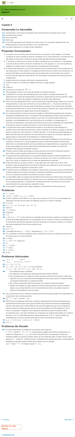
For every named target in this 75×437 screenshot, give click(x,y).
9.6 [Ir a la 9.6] (3, 47)
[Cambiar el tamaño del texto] (71, 19)
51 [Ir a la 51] (4, 208)
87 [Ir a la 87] (4, 267)
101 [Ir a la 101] (3, 329)
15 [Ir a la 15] (4, 90)
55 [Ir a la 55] (4, 212)
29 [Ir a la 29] (4, 151)
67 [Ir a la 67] (4, 234)
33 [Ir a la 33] (4, 163)
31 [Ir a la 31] (4, 156)
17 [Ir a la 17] (4, 92)
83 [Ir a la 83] (4, 261)
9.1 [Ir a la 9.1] (3, 33)
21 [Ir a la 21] (4, 101)
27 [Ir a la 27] (4, 139)
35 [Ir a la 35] (4, 170)
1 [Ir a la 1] (4, 54)
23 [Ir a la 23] (4, 113)
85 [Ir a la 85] (4, 264)
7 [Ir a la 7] (4, 80)
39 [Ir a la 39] (4, 186)
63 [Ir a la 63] (4, 229)
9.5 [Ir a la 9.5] (3, 42)
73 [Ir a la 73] (4, 243)
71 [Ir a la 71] (4, 241)
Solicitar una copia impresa (9, 427)
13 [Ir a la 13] (4, 87)
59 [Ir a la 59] (4, 217)
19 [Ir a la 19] (4, 94)
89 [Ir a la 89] (4, 271)
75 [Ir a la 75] (4, 245)
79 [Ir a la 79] (4, 250)
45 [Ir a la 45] (4, 198)
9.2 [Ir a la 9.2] (3, 35)
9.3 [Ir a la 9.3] (3, 37)
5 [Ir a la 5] (4, 68)
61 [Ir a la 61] (4, 226)
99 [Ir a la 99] (4, 322)
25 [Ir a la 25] (4, 127)
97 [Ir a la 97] (4, 320)
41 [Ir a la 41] (4, 193)
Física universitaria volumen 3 (13, 9)
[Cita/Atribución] (37, 435)
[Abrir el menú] (2, 18)
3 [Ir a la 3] (4, 61)
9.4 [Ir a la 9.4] (3, 40)
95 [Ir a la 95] (4, 301)
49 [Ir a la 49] (4, 205)
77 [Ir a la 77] (4, 248)
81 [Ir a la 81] (4, 252)
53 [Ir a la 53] (4, 210)
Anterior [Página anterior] (5, 419)
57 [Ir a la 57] (4, 215)
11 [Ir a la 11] (4, 85)
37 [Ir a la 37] (4, 177)
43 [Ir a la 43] (4, 196)
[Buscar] (66, 18)
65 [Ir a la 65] (4, 231)
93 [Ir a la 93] (4, 298)
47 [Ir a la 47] (4, 203)
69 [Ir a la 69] (4, 238)
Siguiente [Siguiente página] (69, 419)
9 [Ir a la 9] (4, 82)
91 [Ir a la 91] (4, 294)
